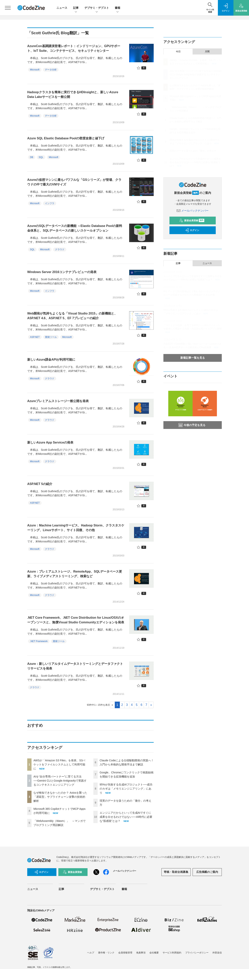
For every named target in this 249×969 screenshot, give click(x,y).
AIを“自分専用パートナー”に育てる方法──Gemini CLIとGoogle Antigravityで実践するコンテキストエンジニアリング (60, 780)
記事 (76, 8)
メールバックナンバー (193, 210)
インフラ (49, 203)
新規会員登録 (191, 220)
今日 (178, 51)
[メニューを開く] (8, 8)
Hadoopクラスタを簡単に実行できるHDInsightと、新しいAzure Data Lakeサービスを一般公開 (72, 94)
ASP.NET (35, 337)
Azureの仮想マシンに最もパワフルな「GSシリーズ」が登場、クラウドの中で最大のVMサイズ (74, 182)
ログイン (192, 230)
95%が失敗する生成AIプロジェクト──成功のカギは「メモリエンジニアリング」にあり (126, 788)
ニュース (61, 7)
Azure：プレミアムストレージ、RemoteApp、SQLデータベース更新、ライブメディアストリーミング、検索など (74, 574)
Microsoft (34, 69)
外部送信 (217, 952)
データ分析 (51, 69)
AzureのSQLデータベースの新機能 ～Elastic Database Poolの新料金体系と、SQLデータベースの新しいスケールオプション (74, 228)
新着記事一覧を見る (192, 357)
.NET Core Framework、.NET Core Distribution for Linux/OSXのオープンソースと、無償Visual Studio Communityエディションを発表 (75, 620)
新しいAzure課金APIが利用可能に (51, 359)
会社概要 (154, 952)
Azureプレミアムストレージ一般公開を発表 (58, 401)
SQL (41, 157)
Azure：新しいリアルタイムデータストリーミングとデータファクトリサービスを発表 (75, 666)
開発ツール (51, 337)
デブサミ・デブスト (96, 8)
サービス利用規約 (172, 952)
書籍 (117, 8)
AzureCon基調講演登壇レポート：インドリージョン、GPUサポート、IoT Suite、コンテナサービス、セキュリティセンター (73, 48)
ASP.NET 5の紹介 (39, 484)
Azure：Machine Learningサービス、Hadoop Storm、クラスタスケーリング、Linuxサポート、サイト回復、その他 (75, 528)
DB (31, 157)
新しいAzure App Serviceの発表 (50, 442)
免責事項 (141, 952)
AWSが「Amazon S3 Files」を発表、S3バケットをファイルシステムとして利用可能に (59, 764)
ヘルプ (90, 952)
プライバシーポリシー (197, 952)
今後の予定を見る (192, 425)
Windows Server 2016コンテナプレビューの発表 (61, 272)
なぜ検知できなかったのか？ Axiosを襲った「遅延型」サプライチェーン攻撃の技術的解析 (60, 796)
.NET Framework (38, 641)
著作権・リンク (106, 952)
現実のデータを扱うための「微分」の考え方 (193, 150)
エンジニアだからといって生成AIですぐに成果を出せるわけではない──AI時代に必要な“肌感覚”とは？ (126, 816)
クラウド (59, 249)
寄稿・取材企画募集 (176, 871)
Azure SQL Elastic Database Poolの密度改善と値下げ (65, 138)
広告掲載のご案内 (207, 871)
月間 (207, 51)
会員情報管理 (125, 952)
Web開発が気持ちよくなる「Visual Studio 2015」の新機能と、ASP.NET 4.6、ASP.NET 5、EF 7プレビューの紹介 (72, 316)
